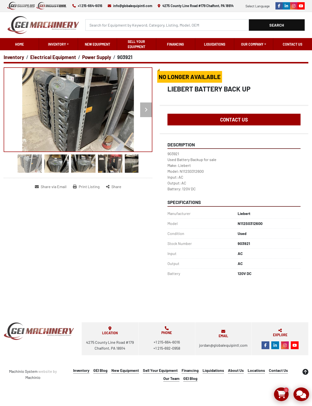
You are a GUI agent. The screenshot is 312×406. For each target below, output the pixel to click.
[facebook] (279, 6)
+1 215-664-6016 (90, 6)
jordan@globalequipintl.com (223, 345)
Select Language (257, 6)
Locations (256, 370)
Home (19, 44)
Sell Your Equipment (136, 44)
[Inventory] (14, 57)
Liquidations (214, 44)
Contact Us (292, 44)
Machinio (32, 377)
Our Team (171, 378)
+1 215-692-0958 (166, 348)
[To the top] (305, 371)
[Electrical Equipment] (53, 57)
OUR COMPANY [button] (252, 44)
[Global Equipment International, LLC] (39, 331)
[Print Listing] (86, 186)
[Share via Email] (51, 186)
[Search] (167, 25)
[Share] (114, 186)
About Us (236, 370)
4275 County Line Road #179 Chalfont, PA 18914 (198, 6)
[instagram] (293, 6)
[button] (58, 44)
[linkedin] (286, 6)
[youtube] (301, 6)
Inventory (57, 44)
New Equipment (97, 44)
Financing (175, 44)
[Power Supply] (96, 57)
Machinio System (23, 371)
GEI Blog (100, 370)
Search (276, 25)
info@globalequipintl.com (132, 6)
